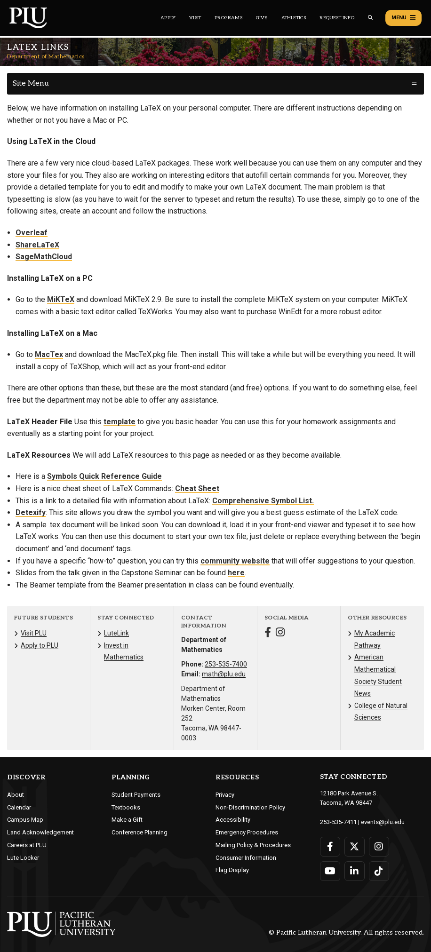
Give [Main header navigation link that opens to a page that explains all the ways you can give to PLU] (262, 18)
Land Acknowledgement (40, 832)
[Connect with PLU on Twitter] (354, 847)
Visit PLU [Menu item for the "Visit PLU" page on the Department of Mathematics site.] (34, 633)
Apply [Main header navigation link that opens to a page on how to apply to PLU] (168, 18)
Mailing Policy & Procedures (253, 845)
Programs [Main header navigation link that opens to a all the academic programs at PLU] (228, 18)
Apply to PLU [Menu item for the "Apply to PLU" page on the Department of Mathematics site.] (39, 645)
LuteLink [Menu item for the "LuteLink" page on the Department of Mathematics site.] (116, 633)
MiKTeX (60, 299)
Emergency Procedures (247, 832)
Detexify (31, 512)
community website (235, 560)
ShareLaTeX (37, 244)
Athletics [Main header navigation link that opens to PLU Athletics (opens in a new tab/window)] (293, 18)
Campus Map (25, 819)
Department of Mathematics (46, 56)
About (15, 794)
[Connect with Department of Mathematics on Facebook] (267, 633)
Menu (403, 18)
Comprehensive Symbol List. (263, 500)
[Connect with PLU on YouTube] (330, 871)
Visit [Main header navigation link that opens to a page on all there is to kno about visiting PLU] (195, 18)
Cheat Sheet (197, 488)
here (236, 572)
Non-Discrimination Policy (250, 807)
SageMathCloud (44, 256)
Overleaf (32, 232)
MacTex (49, 354)
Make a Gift (127, 819)
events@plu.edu (383, 821)
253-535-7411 (338, 821)
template (120, 421)
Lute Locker (23, 857)
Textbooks (126, 807)
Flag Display (232, 869)
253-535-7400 (226, 664)
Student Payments (136, 794)
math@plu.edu (224, 674)
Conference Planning (140, 832)
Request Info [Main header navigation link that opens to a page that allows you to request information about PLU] (336, 18)
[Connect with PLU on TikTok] (379, 871)
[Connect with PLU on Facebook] (330, 847)
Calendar (19, 807)
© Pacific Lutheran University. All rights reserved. (346, 932)
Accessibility (233, 819)
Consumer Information (246, 857)
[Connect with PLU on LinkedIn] (354, 871)
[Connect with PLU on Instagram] (379, 847)
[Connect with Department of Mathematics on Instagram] (280, 633)
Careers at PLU (27, 845)
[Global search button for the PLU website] (370, 17)
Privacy (225, 794)
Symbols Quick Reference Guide (104, 476)
